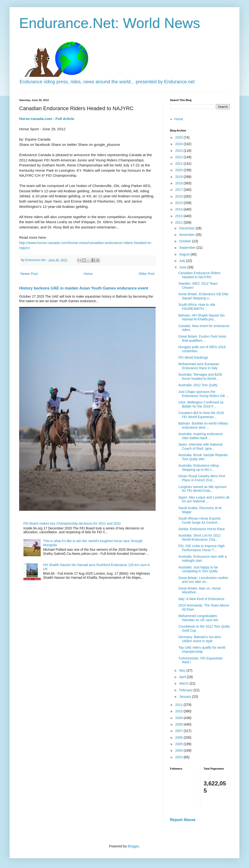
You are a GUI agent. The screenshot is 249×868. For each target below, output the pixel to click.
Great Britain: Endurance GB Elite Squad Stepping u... (203, 296)
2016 (179, 196)
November (187, 235)
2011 (179, 705)
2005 (179, 744)
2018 (179, 183)
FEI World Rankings (193, 357)
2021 (179, 163)
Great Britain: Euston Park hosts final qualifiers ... (202, 338)
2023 (179, 151)
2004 (179, 750)
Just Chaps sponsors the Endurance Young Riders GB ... (203, 394)
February (186, 690)
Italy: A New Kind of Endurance (201, 599)
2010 (179, 711)
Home (88, 274)
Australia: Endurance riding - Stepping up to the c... (199, 467)
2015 (179, 203)
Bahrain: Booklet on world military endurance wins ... (203, 425)
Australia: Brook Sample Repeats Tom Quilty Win (203, 457)
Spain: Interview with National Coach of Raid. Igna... (200, 446)
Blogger (133, 846)
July (182, 261)
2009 (179, 718)
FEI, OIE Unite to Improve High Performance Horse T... (201, 548)
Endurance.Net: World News (109, 23)
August (184, 254)
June (183, 267)
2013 (179, 216)
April (183, 677)
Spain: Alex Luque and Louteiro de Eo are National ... (204, 499)
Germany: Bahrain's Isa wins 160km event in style (199, 639)
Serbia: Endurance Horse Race (201, 529)
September (187, 248)
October (185, 241)
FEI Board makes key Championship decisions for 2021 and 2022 (72, 523)
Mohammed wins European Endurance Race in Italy (198, 366)
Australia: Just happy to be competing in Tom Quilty (198, 569)
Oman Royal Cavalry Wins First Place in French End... (201, 478)
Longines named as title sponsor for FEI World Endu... (202, 489)
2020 (179, 170)
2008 (179, 724)
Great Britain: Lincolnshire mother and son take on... (203, 580)
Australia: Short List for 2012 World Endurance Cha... (199, 537)
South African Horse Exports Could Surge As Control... (199, 520)
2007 (179, 731)
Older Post (146, 274)
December (187, 228)
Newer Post (29, 274)
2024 (179, 144)
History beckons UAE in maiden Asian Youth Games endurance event (83, 288)
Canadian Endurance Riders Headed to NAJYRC (199, 275)
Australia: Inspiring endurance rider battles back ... (200, 436)
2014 (179, 209)
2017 (179, 190)
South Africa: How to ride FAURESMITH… (196, 307)
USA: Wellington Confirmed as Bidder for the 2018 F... (201, 404)
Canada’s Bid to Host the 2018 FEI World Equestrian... (201, 415)
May (182, 670)
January (185, 696)
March (184, 683)
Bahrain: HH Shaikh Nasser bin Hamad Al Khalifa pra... (201, 317)
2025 (179, 137)
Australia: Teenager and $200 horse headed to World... (200, 376)
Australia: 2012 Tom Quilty (197, 385)
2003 (179, 757)
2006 (179, 737)
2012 (179, 222)
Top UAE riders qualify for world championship (201, 649)
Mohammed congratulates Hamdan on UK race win (198, 618)
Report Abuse (183, 819)
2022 (179, 157)
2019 (179, 177)
